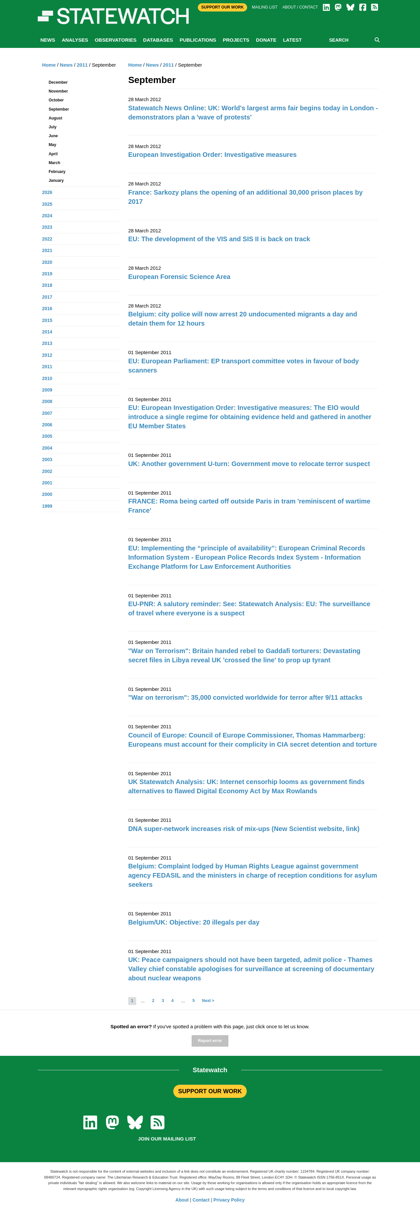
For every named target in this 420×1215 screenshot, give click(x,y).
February (57, 171)
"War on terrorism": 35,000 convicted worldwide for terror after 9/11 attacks (245, 697)
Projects (236, 40)
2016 (47, 308)
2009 (47, 390)
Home (135, 65)
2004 (47, 448)
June (53, 136)
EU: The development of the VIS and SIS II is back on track (219, 239)
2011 (168, 65)
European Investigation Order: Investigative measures (212, 154)
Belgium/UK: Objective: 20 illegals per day (194, 922)
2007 (47, 413)
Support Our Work (222, 7)
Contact (201, 1200)
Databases (158, 40)
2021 (47, 250)
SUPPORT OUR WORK (210, 1091)
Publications (197, 40)
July (52, 127)
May (52, 144)
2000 (47, 494)
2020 (47, 262)
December (58, 82)
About (182, 1200)
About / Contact (300, 7)
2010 (47, 378)
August (55, 118)
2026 (47, 192)
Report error (210, 1040)
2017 (47, 297)
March (54, 162)
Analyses (75, 40)
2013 (47, 343)
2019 (47, 273)
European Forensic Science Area (179, 276)
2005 (47, 436)
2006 (47, 424)
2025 (47, 204)
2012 (47, 355)
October (56, 100)
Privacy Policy (229, 1200)
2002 (47, 471)
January (56, 180)
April (53, 154)
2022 (47, 239)
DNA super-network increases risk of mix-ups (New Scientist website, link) (244, 828)
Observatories (115, 40)
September (59, 109)
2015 (47, 320)
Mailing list (265, 7)
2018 (47, 285)
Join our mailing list (167, 1138)
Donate (266, 40)
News (47, 40)
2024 (47, 215)
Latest (292, 40)
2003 (47, 459)
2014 (47, 331)
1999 (47, 506)
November (58, 91)
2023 (47, 227)
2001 (47, 482)
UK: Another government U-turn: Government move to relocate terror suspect (249, 463)
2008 (47, 401)
